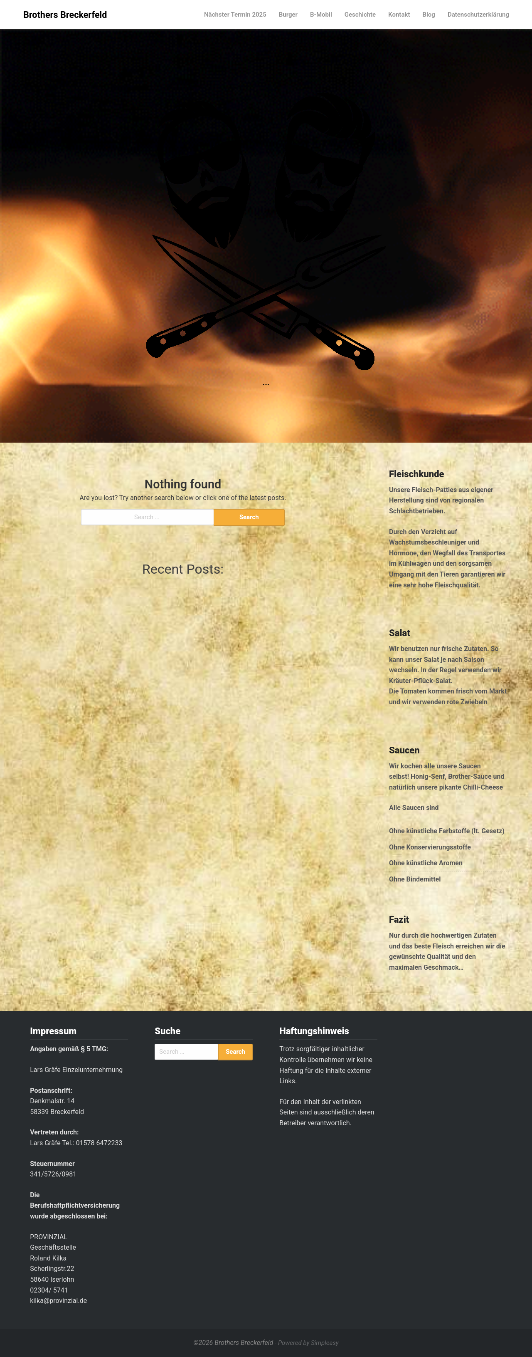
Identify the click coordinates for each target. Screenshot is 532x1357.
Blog (428, 14)
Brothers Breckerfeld (65, 15)
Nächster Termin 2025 (235, 14)
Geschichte (360, 14)
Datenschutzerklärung (478, 14)
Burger (288, 14)
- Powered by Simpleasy (306, 1343)
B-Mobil (321, 14)
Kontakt (399, 14)
